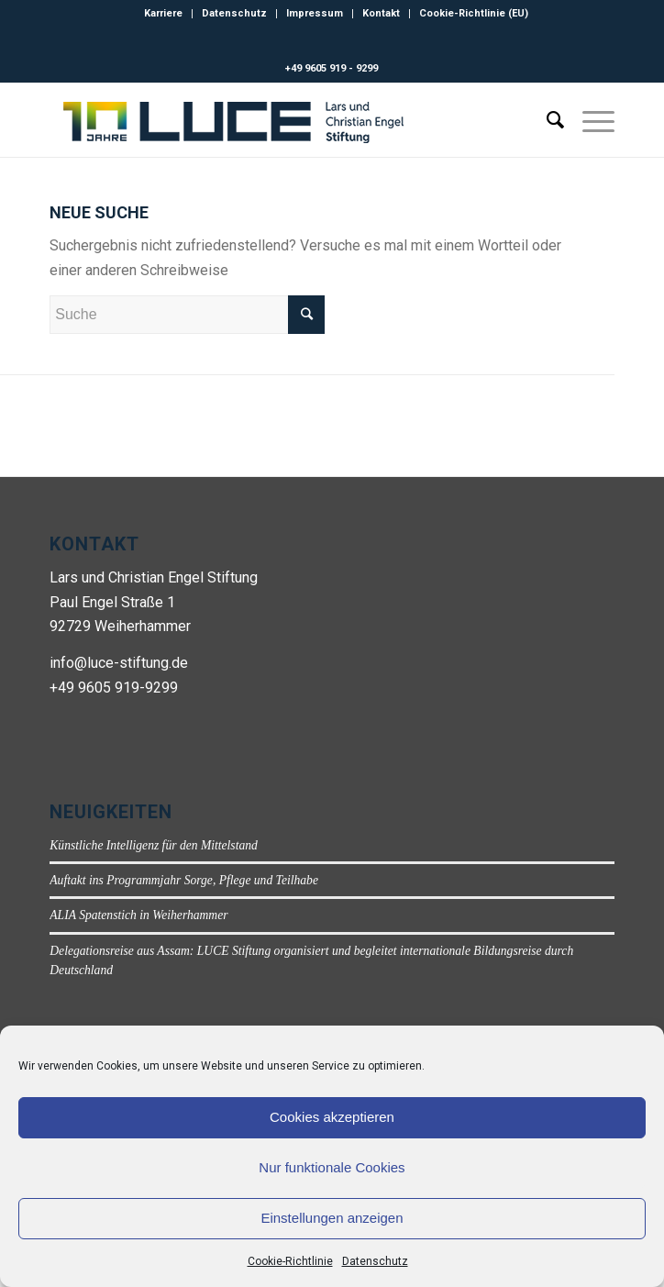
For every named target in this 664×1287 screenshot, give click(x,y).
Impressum (314, 13)
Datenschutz (375, 1261)
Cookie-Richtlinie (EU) (473, 13)
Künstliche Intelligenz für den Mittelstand (154, 845)
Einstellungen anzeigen (331, 1218)
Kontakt (381, 13)
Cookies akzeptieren (332, 1117)
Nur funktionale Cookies (331, 1167)
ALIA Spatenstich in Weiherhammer (138, 915)
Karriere (163, 13)
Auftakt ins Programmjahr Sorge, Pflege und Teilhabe (184, 880)
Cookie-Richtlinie (290, 1261)
